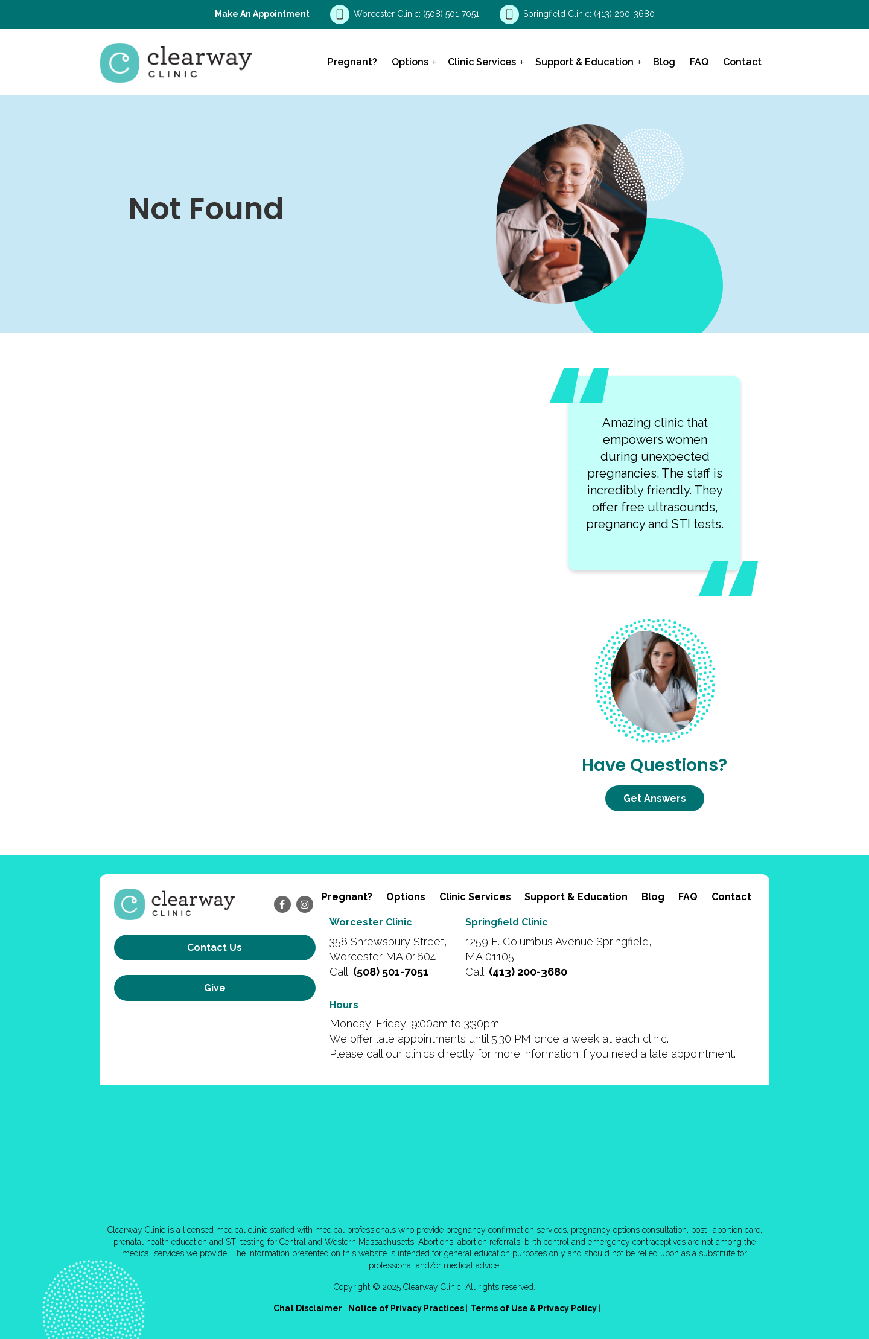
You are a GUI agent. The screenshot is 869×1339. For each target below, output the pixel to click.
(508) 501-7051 (452, 14)
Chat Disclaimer (308, 1308)
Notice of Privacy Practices (407, 1308)
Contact (742, 62)
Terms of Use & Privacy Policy (534, 1308)
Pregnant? (352, 62)
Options (410, 62)
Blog (664, 62)
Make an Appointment (262, 14)
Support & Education (584, 62)
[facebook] (282, 904)
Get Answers (654, 798)
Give (215, 988)
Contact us (214, 947)
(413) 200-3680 (624, 14)
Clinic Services (482, 62)
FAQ (699, 62)
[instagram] (304, 904)
